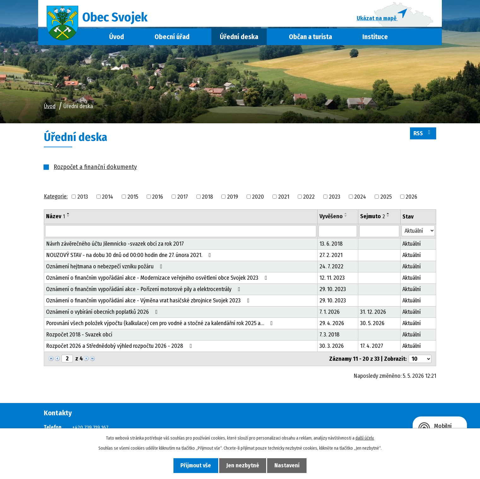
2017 (182, 198)
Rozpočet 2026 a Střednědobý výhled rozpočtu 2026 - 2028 (120, 348)
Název (55, 218)
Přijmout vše (193, 465)
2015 (132, 198)
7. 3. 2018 (329, 336)
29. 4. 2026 (331, 325)
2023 (334, 198)
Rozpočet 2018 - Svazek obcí (79, 336)
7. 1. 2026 (329, 314)
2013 (82, 198)
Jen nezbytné (242, 465)
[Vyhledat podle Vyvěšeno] (338, 233)
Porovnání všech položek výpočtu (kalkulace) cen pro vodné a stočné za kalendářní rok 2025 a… (160, 325)
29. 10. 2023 (332, 291)
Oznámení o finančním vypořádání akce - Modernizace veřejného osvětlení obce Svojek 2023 (158, 280)
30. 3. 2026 (331, 348)
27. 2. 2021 (330, 257)
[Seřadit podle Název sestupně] (68, 218)
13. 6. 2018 (330, 245)
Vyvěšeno (330, 218)
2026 (411, 198)
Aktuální (411, 245)
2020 (258, 198)
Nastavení (289, 465)
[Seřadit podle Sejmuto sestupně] (388, 218)
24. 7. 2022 (331, 268)
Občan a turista (310, 39)
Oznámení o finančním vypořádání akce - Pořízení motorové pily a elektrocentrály (144, 291)
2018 (207, 198)
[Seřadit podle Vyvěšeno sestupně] (345, 218)
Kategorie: (55, 198)
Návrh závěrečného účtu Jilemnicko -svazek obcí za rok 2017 (115, 245)
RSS (423, 135)
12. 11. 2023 (332, 280)
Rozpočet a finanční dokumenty (95, 169)
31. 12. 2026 (373, 314)
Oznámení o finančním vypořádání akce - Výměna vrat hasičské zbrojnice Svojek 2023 (149, 302)
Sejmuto (372, 218)
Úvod (116, 39)
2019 (232, 198)
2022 (309, 198)
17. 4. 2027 (371, 348)
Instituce (375, 39)
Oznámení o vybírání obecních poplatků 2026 (103, 314)
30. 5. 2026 (372, 325)
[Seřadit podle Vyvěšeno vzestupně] (345, 215)
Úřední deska (239, 39)
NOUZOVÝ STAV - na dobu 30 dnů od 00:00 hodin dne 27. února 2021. (130, 257)
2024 (360, 198)
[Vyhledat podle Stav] (418, 232)
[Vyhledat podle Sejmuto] (379, 233)
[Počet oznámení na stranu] (420, 361)
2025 (386, 198)
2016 (157, 198)
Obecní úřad (172, 39)
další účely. (364, 438)
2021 (283, 198)
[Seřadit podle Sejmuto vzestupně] (388, 215)
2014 (107, 198)
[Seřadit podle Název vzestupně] (68, 215)
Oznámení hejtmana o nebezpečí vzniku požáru (105, 268)
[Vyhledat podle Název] (180, 233)
